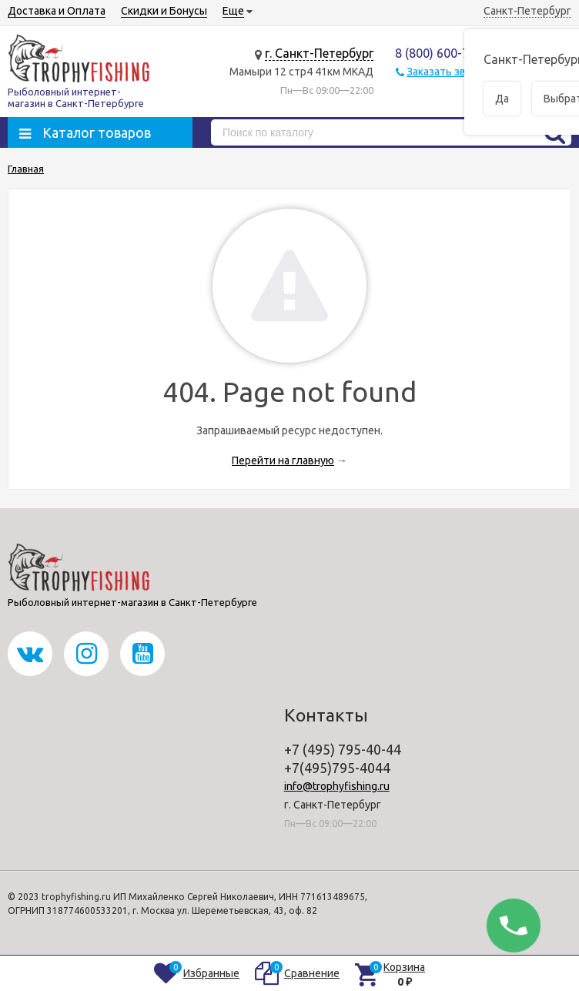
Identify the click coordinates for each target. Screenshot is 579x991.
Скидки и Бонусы (164, 11)
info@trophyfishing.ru (337, 786)
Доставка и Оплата (56, 11)
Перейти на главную (283, 460)
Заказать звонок (448, 71)
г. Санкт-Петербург (319, 53)
